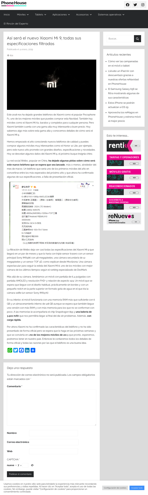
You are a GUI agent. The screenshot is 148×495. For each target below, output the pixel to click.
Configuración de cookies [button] (115, 488)
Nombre (12, 433)
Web (9, 451)
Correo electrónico (18, 442)
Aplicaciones (61, 14)
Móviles (23, 14)
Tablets (40, 14)
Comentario (14, 386)
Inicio (7, 14)
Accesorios (84, 14)
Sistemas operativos (111, 14)
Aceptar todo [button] (137, 488)
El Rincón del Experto (16, 23)
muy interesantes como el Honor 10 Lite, (56, 145)
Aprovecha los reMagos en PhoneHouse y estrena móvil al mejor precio (124, 116)
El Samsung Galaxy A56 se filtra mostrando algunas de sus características (123, 93)
